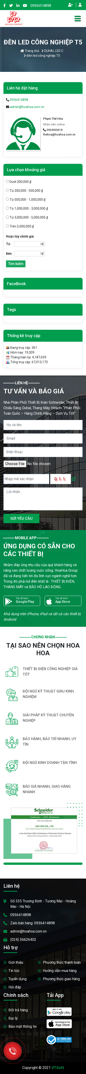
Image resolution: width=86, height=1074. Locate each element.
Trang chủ (29, 51)
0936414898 (41, 5)
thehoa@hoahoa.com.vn (59, 134)
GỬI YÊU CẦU (21, 518)
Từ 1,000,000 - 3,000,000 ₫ (27, 208)
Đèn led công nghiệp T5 (42, 55)
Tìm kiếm (15, 264)
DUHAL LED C (52, 51)
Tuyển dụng (17, 979)
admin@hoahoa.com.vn (27, 107)
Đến (9, 253)
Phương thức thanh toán (62, 962)
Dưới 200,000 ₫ (18, 182)
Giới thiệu (15, 962)
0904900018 (53, 130)
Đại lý (13, 1018)
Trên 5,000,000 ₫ (20, 226)
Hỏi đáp (14, 987)
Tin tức (13, 970)
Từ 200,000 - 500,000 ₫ (24, 190)
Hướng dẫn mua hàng (60, 970)
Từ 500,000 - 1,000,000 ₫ (25, 199)
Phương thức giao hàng (61, 979)
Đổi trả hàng (18, 1010)
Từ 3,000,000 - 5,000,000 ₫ (27, 217)
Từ (8, 244)
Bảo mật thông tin (22, 1026)
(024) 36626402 (23, 939)
